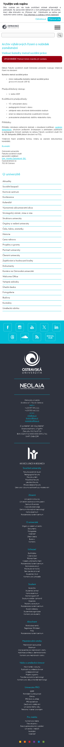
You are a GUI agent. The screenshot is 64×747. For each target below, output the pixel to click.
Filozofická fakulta (32, 480)
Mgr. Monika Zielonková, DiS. (14, 159)
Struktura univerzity (12, 218)
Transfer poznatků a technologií (32, 677)
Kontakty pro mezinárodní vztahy (32, 655)
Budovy (6, 298)
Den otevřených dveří (32, 571)
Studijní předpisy (32, 609)
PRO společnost (32, 702)
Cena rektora (9, 240)
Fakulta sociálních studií (32, 472)
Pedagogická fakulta (32, 474)
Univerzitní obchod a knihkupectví (32, 502)
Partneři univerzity (11, 250)
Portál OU (32, 588)
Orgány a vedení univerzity (16, 224)
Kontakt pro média (32, 721)
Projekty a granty (11, 245)
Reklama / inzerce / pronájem (32, 709)
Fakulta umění (32, 477)
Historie (6, 234)
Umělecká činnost (32, 672)
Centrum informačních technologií (32, 509)
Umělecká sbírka (11, 308)
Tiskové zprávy (32, 723)
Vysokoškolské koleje (32, 507)
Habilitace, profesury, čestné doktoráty (32, 653)
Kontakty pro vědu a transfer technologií (32, 680)
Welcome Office (10, 276)
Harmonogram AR (32, 596)
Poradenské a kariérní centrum (32, 515)
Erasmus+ (32, 647)
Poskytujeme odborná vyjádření (32, 726)
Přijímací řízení (32, 558)
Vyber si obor (32, 556)
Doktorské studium (32, 566)
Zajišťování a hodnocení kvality (18, 261)
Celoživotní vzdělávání (32, 704)
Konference (8, 197)
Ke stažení (32, 731)
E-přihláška (32, 553)
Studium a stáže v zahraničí (32, 598)
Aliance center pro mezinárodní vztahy (32, 650)
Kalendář (7, 202)
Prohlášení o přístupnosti (32, 694)
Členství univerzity (11, 255)
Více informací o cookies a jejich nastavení (41, 15)
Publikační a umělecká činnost (32, 669)
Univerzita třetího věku (32, 707)
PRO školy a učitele (32, 699)
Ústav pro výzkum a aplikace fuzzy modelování (32, 487)
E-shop (32, 696)
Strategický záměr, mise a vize (17, 213)
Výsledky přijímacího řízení (32, 561)
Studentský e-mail (32, 591)
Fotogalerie (8, 292)
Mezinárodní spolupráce (32, 645)
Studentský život (32, 574)
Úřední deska (9, 287)
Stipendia (32, 601)
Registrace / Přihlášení (32, 628)
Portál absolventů (32, 626)
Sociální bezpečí (10, 187)
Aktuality (7, 181)
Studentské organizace (32, 611)
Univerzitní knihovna (32, 499)
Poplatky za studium (32, 604)
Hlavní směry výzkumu (32, 667)
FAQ (32, 631)
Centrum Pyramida (32, 504)
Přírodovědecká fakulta (32, 485)
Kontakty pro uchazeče (32, 577)
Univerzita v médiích (32, 729)
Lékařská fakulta (32, 482)
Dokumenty (8, 266)
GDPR (32, 691)
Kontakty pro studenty (32, 614)
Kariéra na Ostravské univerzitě (18, 271)
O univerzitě (11, 174)
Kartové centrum (11, 192)
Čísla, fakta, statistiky (13, 229)
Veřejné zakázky (11, 282)
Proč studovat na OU (32, 569)
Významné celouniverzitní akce (18, 208)
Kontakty (7, 303)
